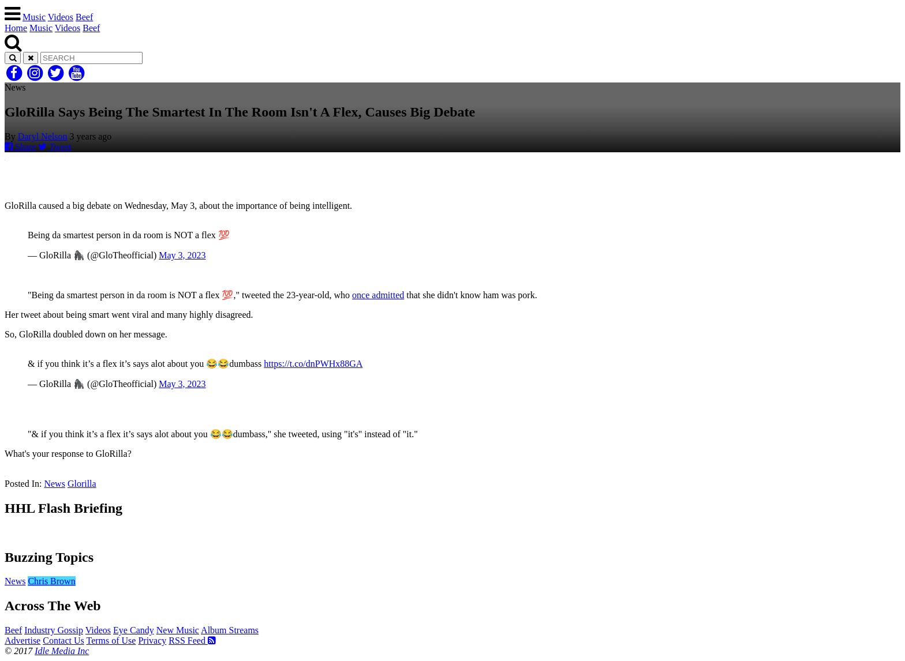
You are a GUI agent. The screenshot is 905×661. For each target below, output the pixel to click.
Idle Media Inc (62, 651)
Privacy (152, 640)
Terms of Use (111, 640)
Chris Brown (51, 581)
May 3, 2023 (182, 255)
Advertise (22, 640)
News (54, 484)
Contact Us (63, 640)
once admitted (378, 295)
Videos (60, 17)
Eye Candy (133, 630)
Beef (84, 17)
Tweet (55, 147)
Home (16, 28)
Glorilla (82, 484)
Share (20, 147)
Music (34, 17)
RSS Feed (192, 640)
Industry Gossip (53, 630)
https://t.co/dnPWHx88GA (313, 364)
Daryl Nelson (43, 136)
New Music (177, 630)
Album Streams (230, 630)
